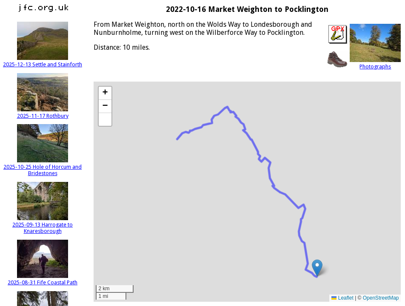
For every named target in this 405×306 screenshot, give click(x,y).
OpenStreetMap (381, 298)
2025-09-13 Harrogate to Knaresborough (42, 224)
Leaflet (342, 298)
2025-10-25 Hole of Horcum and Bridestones (42, 166)
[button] (317, 268)
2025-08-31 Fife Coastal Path (42, 279)
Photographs (375, 63)
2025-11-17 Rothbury (42, 112)
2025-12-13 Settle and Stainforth (42, 61)
